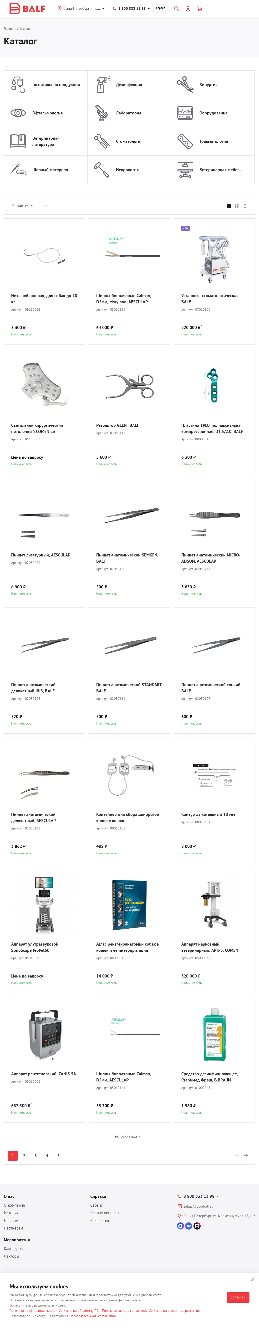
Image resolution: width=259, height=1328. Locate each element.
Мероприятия (17, 1239)
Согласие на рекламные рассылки (174, 1310)
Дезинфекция (129, 84)
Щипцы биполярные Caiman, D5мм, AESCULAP (123, 1077)
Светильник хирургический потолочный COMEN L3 (37, 428)
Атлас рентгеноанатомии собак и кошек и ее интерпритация (127, 947)
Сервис (160, 8)
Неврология (127, 169)
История (11, 1212)
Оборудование (213, 113)
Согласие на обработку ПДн (80, 1310)
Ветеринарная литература (46, 141)
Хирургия (208, 84)
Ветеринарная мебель (220, 169)
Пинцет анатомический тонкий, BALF (211, 688)
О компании (14, 1205)
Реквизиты (99, 1220)
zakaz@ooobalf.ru (198, 1206)
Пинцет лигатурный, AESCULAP (40, 555)
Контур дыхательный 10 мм (208, 814)
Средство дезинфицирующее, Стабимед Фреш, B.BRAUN (209, 1077)
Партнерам (13, 1228)
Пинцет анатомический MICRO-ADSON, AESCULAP (210, 558)
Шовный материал (50, 169)
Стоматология (129, 141)
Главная (9, 28)
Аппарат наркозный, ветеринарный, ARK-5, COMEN (209, 947)
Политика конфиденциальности (33, 1310)
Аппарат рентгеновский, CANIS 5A (43, 1073)
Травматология (213, 141)
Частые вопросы (104, 1212)
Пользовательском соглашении (93, 1316)
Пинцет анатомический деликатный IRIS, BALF (33, 688)
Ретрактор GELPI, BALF (117, 425)
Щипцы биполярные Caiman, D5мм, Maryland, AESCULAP (123, 298)
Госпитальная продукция (56, 84)
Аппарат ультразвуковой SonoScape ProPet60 (34, 947)
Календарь (13, 1248)
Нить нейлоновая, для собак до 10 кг (44, 298)
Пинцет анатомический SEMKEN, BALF (127, 558)
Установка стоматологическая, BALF (210, 298)
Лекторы (11, 1256)
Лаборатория (128, 113)
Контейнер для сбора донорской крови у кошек (127, 817)
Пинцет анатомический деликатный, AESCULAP (33, 817)
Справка (98, 1196)
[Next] (246, 1155)
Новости (11, 1220)
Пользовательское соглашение (124, 1310)
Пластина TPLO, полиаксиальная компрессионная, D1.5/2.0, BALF (212, 428)
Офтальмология (47, 113)
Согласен (238, 1297)
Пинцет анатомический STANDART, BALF (129, 688)
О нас (9, 1196)
